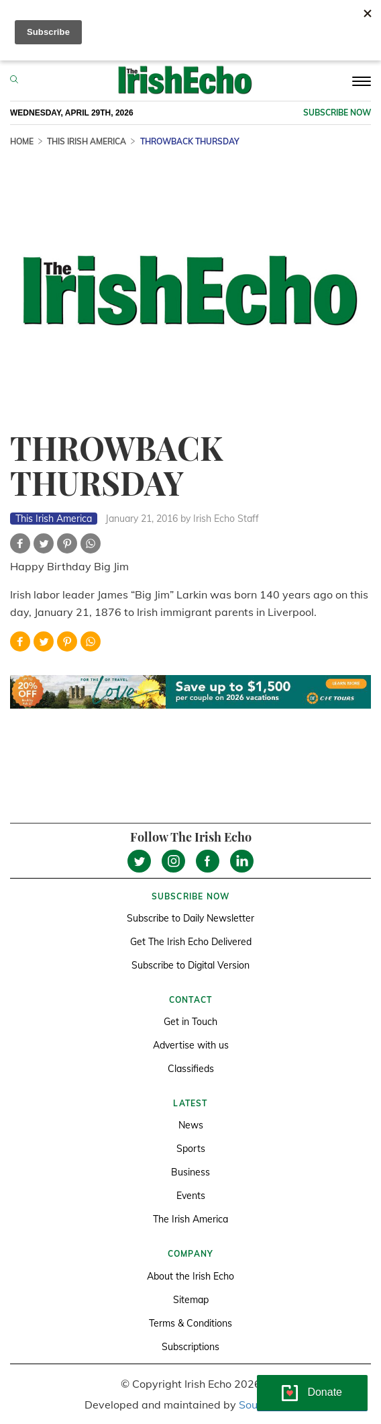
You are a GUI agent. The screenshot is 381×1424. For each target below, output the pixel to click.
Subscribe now (337, 112)
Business (190, 1172)
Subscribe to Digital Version (190, 965)
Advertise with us (191, 1045)
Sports (190, 1149)
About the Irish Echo (190, 1276)
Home (22, 141)
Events (190, 1196)
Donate (324, 1392)
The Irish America (190, 1219)
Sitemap (191, 1300)
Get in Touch (190, 1022)
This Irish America (86, 141)
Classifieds (191, 1069)
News (190, 1125)
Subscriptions (190, 1347)
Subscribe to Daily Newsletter (190, 918)
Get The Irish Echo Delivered (191, 942)
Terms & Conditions (190, 1323)
